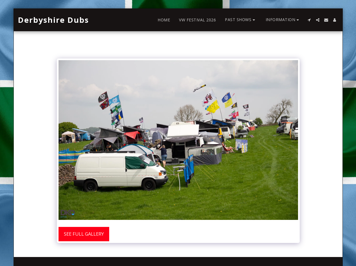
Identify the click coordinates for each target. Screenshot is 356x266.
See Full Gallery (84, 234)
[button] (241, 20)
